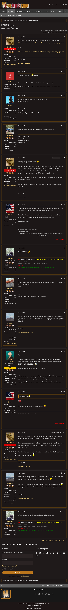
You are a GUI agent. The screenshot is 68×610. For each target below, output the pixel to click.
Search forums (12, 15)
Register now (25, 576)
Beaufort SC (12, 150)
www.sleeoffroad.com (10, 64)
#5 (64, 158)
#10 (64, 351)
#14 (64, 511)
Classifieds (19, 11)
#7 (64, 248)
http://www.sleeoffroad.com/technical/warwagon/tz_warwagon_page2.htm (41, 43)
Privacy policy (51, 585)
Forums (10, 11)
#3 (64, 95)
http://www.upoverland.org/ (25, 332)
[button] (24, 11)
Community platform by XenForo (34, 603)
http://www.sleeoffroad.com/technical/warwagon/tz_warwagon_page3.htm (41, 52)
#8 (64, 278)
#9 (64, 313)
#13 (64, 473)
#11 (64, 392)
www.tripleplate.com (10, 343)
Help (19, 15)
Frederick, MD (12, 118)
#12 (64, 432)
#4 (64, 125)
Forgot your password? (9, 566)
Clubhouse (38, 11)
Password (5, 559)
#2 (64, 71)
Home (4, 11)
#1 (64, 37)
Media (29, 11)
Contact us (42, 585)
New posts (4, 15)
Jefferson (13, 225)
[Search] (66, 11)
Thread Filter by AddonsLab (34, 605)
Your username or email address (12, 552)
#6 (64, 204)
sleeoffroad (6, 28)
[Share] (61, 37)
